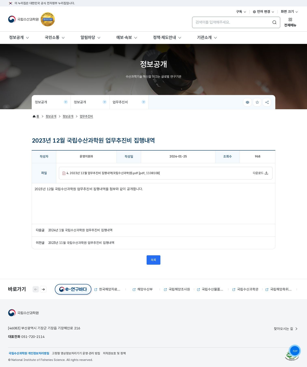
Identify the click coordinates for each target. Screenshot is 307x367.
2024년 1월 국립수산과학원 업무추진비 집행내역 (80, 230)
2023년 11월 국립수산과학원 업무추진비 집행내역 (81, 243)
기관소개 (204, 37)
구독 (241, 12)
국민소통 (52, 37)
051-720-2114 (32, 337)
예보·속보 (124, 37)
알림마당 (88, 37)
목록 (153, 260)
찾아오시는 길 (286, 329)
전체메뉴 (290, 25)
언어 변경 (264, 12)
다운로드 (260, 173)
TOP (294, 351)
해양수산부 (143, 289)
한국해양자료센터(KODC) (110, 289)
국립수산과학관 (245, 289)
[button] (43, 289)
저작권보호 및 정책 (114, 353)
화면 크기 (289, 12)
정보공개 (16, 37)
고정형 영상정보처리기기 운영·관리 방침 (76, 353)
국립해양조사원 (177, 289)
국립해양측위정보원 (281, 289)
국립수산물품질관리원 (212, 289)
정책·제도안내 (164, 37)
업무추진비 (120, 102)
